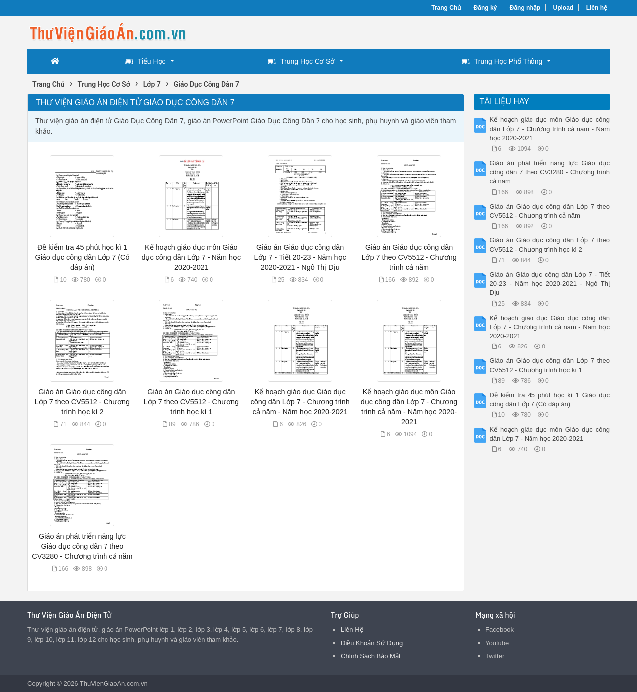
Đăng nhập (525, 7)
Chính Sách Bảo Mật (371, 656)
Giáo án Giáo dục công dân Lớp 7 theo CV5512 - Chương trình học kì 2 (82, 402)
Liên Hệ (352, 629)
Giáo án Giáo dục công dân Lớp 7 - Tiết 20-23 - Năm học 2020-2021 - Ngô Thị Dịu (300, 257)
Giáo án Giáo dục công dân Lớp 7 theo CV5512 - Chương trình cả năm (408, 257)
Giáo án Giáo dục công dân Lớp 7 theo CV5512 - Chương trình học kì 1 (191, 402)
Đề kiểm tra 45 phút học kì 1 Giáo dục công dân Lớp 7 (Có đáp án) (82, 257)
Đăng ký (485, 7)
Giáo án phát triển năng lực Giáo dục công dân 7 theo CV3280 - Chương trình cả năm (82, 546)
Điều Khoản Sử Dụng (372, 643)
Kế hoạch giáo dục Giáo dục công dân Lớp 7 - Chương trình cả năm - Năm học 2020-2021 (300, 402)
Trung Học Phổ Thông (502, 61)
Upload (563, 7)
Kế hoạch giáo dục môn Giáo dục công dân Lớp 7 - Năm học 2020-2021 (191, 257)
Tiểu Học (145, 61)
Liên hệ (596, 7)
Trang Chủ (446, 7)
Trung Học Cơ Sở (301, 61)
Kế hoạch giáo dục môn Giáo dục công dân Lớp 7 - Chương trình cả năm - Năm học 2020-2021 (550, 128)
